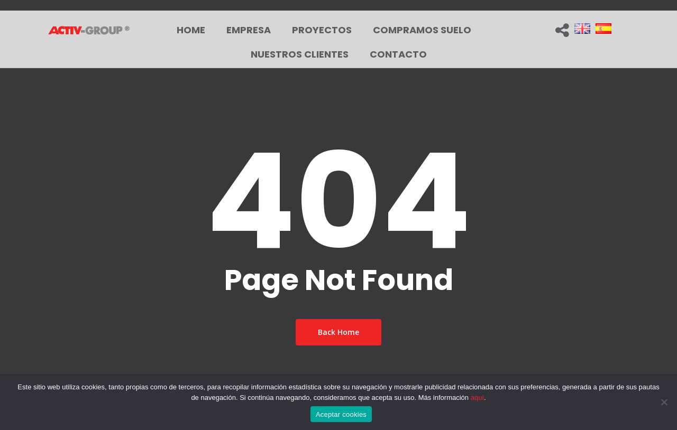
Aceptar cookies (341, 414)
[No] (663, 402)
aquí (477, 397)
